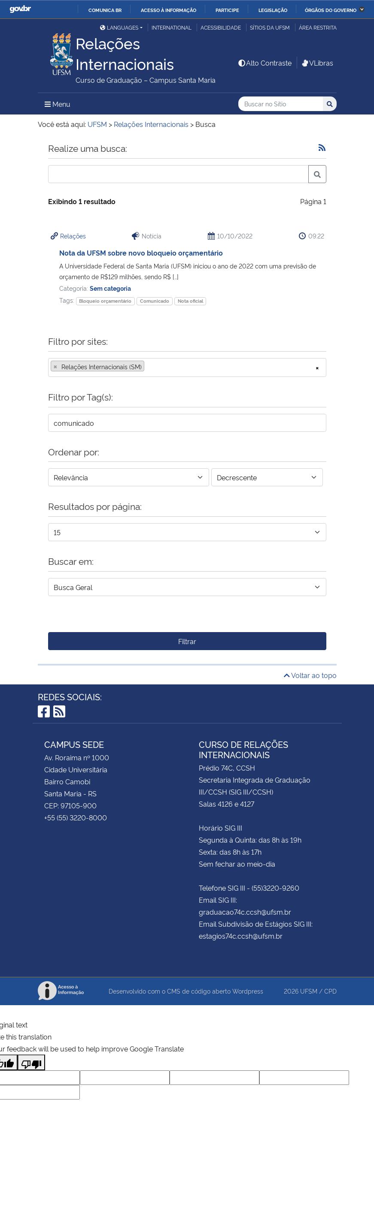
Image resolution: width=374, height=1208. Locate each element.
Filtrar (187, 641)
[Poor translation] (31, 1062)
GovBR (20, 9)
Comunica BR (105, 9)
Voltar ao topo (310, 675)
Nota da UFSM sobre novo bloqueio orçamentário (141, 252)
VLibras (317, 62)
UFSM (308, 991)
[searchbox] (149, 367)
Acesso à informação (168, 9)
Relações (73, 236)
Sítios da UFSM (270, 27)
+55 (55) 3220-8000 (75, 817)
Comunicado (154, 301)
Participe (227, 9)
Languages (119, 27)
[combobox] (187, 367)
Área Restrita (318, 27)
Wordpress (247, 991)
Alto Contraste (264, 62)
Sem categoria (110, 288)
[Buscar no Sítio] (280, 103)
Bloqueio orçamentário (105, 301)
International (172, 27)
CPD (330, 991)
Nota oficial (190, 301)
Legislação (272, 9)
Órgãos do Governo (330, 9)
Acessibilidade (221, 27)
